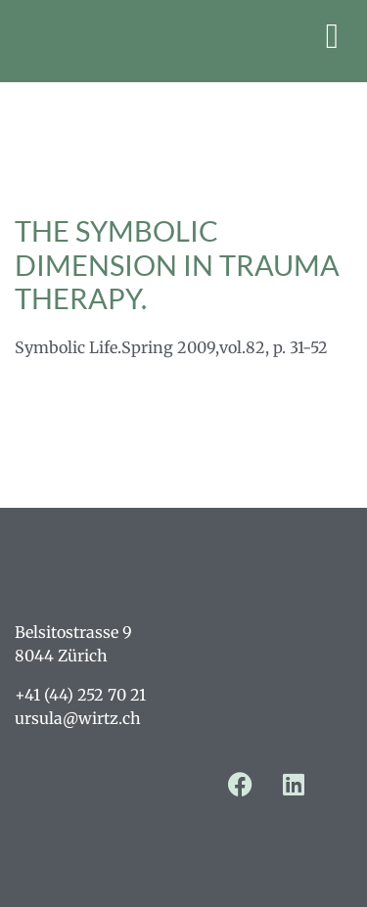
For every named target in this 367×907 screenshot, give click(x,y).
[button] (332, 36)
